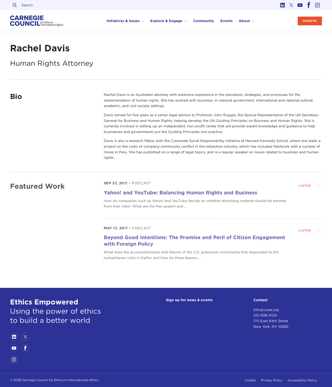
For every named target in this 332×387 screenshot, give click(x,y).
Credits (250, 380)
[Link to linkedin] (282, 5)
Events (226, 21)
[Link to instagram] (317, 5)
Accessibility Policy (302, 380)
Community (203, 21)
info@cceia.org (266, 310)
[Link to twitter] (291, 5)
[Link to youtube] (300, 5)
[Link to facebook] (308, 5)
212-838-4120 (265, 315)
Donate (310, 20)
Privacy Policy (271, 380)
